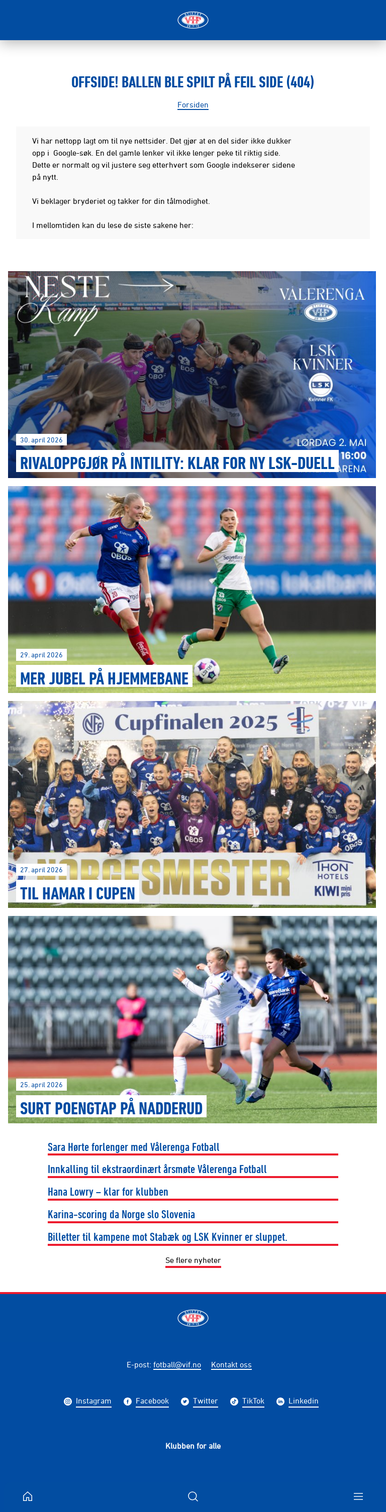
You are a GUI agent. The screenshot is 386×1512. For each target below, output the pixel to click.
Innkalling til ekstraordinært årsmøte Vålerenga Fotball (157, 1168)
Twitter (205, 1402)
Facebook (152, 1402)
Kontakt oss (231, 1364)
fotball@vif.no (177, 1364)
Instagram (94, 1402)
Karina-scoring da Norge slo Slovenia (121, 1213)
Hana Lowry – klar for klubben (108, 1191)
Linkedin (303, 1402)
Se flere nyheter (193, 1259)
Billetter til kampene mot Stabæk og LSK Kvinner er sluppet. (167, 1236)
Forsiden (193, 104)
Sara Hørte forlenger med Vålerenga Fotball (134, 1146)
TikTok (253, 1402)
